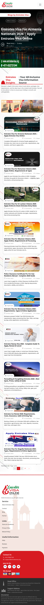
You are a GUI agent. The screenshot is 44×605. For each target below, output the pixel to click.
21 (25, 468)
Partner (4, 516)
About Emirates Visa (8, 505)
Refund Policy (6, 532)
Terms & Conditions (8, 524)
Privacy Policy (6, 528)
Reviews (4, 544)
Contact (4, 508)
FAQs (3, 540)
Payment (4, 547)
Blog (3, 512)
